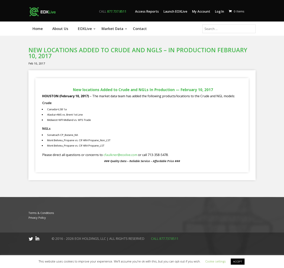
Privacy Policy (37, 217)
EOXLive (85, 28)
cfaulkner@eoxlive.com (120, 155)
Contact (140, 28)
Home (37, 28)
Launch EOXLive (175, 11)
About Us (60, 28)
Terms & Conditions (41, 213)
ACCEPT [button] (237, 261)
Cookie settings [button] (215, 261)
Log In (219, 11)
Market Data (112, 28)
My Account (201, 11)
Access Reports (147, 11)
